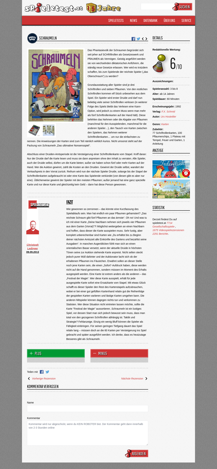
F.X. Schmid (168, 111)
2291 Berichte (160, 233)
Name (30, 402)
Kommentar (33, 418)
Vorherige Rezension (41, 378)
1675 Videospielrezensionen (168, 230)
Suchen (183, 6)
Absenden (137, 453)
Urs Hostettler (168, 116)
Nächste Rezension (134, 378)
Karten (165, 124)
